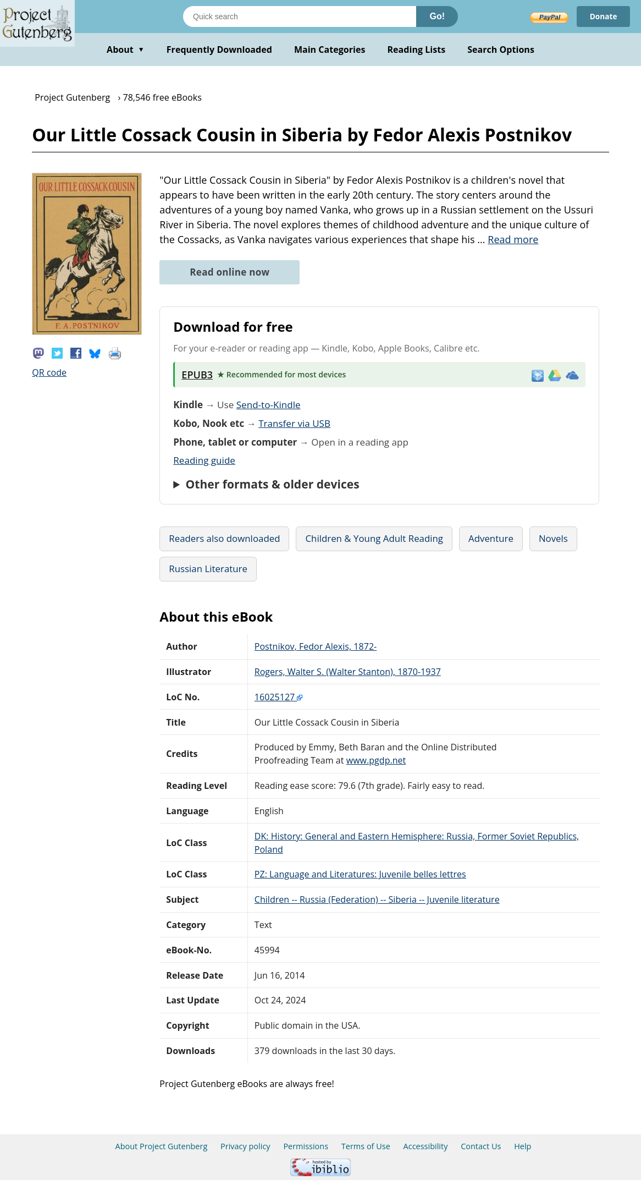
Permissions (305, 1146)
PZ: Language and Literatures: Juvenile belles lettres (360, 874)
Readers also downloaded (224, 538)
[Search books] (299, 16)
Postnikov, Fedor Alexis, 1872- (316, 646)
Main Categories (330, 49)
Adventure (490, 538)
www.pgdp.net (376, 760)
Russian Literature (208, 568)
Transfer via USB (294, 423)
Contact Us (481, 1146)
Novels (553, 538)
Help (522, 1146)
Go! (437, 16)
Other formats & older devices (273, 484)
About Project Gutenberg (161, 1146)
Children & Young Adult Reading (374, 538)
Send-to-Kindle (268, 404)
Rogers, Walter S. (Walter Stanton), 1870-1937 (348, 672)
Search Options (500, 49)
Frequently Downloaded (219, 49)
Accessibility (426, 1146)
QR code (49, 372)
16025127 (279, 697)
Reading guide (204, 460)
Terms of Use (365, 1146)
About (126, 49)
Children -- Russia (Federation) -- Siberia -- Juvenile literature (377, 899)
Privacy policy (245, 1146)
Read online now (229, 272)
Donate (603, 16)
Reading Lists (417, 49)
